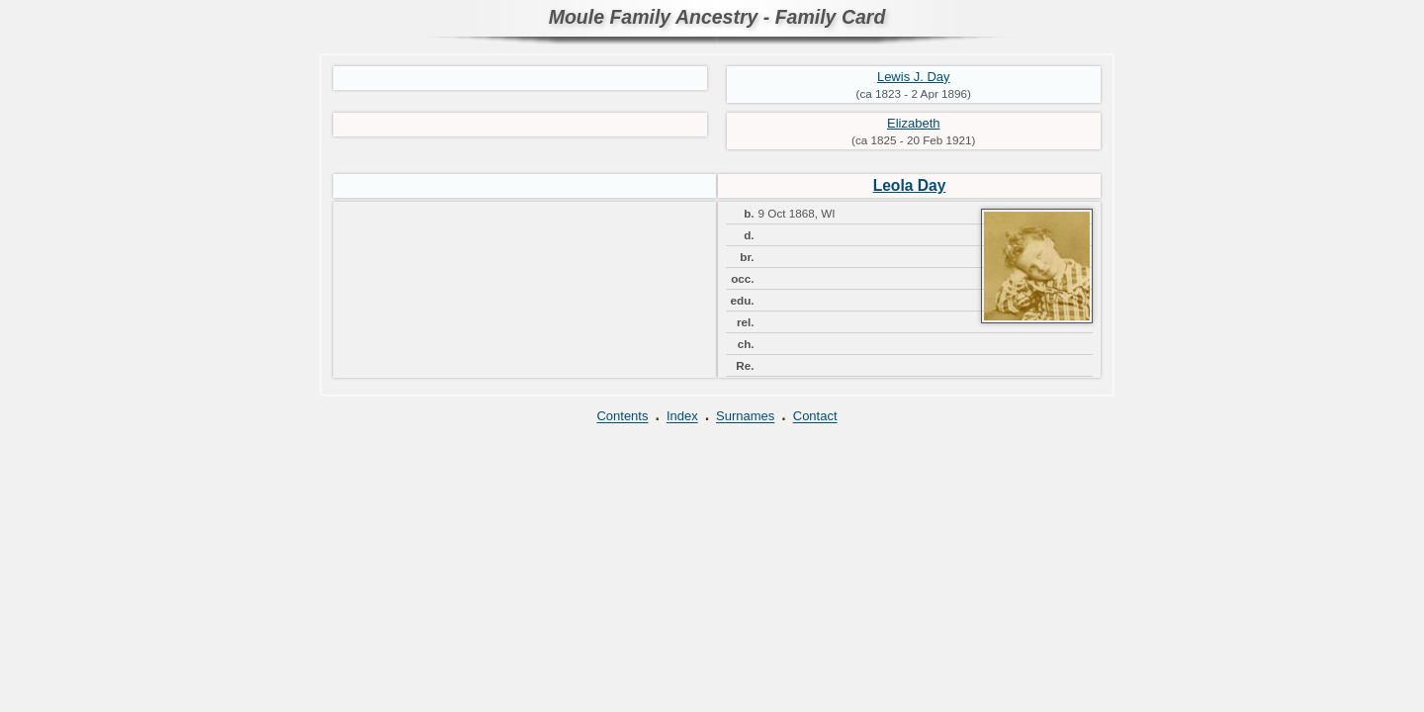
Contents (622, 416)
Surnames (745, 416)
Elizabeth (913, 123)
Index (682, 416)
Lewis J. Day (913, 76)
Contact (815, 416)
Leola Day (909, 185)
